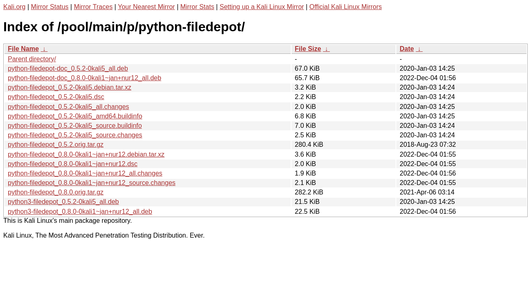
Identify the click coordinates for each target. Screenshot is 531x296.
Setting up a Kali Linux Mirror (262, 6)
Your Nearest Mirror (146, 6)
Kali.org (14, 6)
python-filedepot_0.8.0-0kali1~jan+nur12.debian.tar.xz (86, 154)
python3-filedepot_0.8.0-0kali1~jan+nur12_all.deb (80, 211)
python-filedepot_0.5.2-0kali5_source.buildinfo (75, 125)
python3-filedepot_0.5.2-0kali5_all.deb (63, 201)
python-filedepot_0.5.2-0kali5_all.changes (68, 106)
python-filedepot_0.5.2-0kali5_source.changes (75, 135)
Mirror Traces (93, 6)
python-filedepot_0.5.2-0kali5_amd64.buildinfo (75, 116)
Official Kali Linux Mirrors (345, 6)
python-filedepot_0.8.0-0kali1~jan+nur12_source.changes (91, 182)
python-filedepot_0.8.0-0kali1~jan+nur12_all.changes (85, 173)
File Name (23, 48)
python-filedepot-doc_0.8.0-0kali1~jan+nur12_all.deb (84, 77)
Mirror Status (50, 6)
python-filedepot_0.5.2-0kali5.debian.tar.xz (69, 87)
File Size (308, 48)
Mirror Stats (197, 6)
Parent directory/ (32, 59)
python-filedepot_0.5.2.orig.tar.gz (55, 144)
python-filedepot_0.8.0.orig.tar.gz (55, 192)
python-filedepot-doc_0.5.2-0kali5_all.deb (68, 68)
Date (407, 48)
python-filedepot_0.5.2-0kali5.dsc (56, 96)
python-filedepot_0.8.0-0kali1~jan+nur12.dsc (73, 163)
